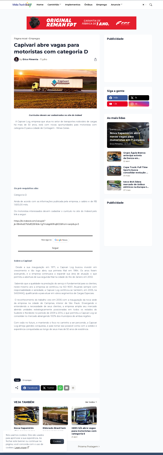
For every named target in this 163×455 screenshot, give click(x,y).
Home (40, 4)
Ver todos (90, 402)
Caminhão (53, 4)
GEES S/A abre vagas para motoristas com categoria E (84, 431)
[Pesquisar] (149, 4)
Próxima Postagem (88, 446)
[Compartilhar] (94, 59)
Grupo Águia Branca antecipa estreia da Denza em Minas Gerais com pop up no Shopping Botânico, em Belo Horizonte (135, 156)
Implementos (72, 4)
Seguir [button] (55, 248)
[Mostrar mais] (73, 388)
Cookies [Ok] (57, 441)
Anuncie (115, 4)
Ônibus (88, 4)
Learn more (20, 447)
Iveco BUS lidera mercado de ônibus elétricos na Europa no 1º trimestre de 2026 (135, 184)
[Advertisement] (55, 156)
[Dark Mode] (144, 4)
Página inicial (20, 39)
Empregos (34, 39)
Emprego (101, 4)
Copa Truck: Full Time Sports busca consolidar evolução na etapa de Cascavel (136, 170)
